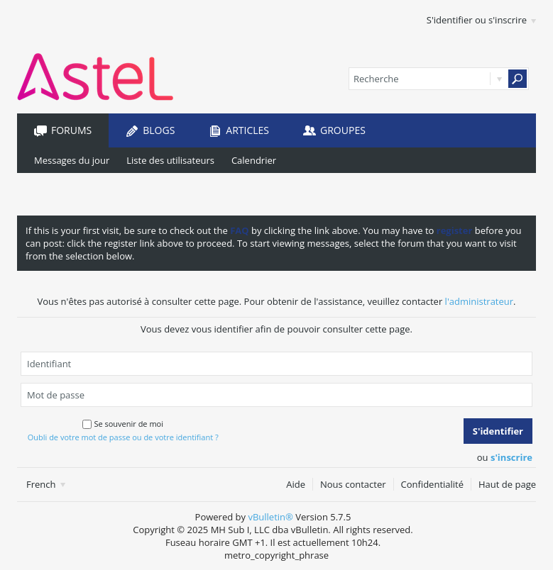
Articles (247, 130)
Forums (71, 130)
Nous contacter (353, 484)
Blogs (159, 130)
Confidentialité (432, 484)
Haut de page (507, 484)
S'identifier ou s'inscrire (481, 19)
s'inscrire (511, 457)
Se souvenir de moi (122, 423)
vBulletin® (270, 516)
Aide (295, 484)
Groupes (343, 130)
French (45, 484)
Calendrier (253, 160)
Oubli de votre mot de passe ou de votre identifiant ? (123, 437)
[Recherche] (439, 78)
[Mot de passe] (276, 395)
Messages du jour (71, 160)
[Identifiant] (276, 364)
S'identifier (498, 431)
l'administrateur (479, 301)
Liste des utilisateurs (170, 160)
